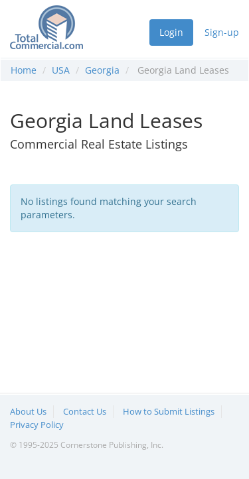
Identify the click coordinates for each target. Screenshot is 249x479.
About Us (28, 411)
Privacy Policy (37, 425)
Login (171, 32)
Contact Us (84, 411)
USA (61, 70)
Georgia (102, 70)
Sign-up (222, 32)
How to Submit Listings (168, 411)
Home (24, 70)
